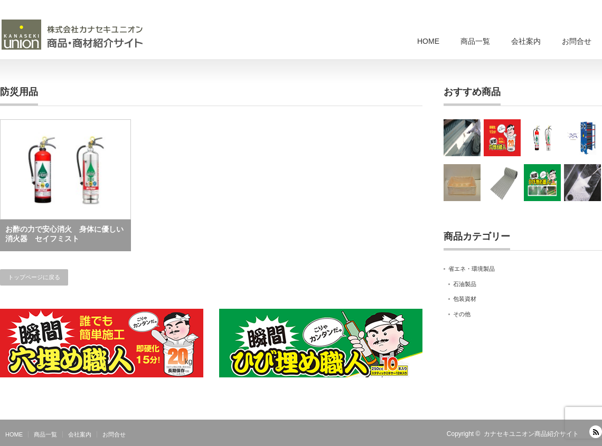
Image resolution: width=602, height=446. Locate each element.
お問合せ (576, 41)
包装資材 (464, 299)
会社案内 (526, 41)
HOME (428, 41)
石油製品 (464, 284)
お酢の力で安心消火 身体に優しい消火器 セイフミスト (64, 234)
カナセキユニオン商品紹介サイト (531, 434)
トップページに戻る (34, 277)
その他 (462, 314)
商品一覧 (475, 41)
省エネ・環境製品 (471, 268)
